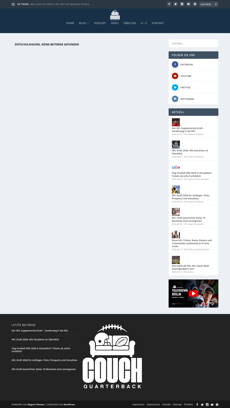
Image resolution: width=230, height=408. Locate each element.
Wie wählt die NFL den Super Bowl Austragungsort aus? (190, 267)
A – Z (144, 23)
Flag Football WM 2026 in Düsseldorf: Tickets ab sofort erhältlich (192, 174)
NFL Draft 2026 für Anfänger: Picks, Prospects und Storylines (191, 197)
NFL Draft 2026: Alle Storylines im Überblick (190, 152)
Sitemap (177, 404)
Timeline (188, 404)
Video (115, 23)
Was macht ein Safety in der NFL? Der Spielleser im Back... (60, 4)
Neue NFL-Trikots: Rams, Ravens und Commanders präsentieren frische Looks (192, 243)
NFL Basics (188, 271)
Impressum (138, 404)
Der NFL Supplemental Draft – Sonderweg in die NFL (188, 129)
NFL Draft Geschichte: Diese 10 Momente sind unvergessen (188, 219)
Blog (82, 23)
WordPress (69, 404)
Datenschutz (153, 404)
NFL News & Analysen (194, 134)
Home (70, 23)
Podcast (100, 23)
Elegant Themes (36, 404)
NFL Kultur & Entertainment (196, 179)
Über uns (129, 23)
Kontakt (158, 23)
